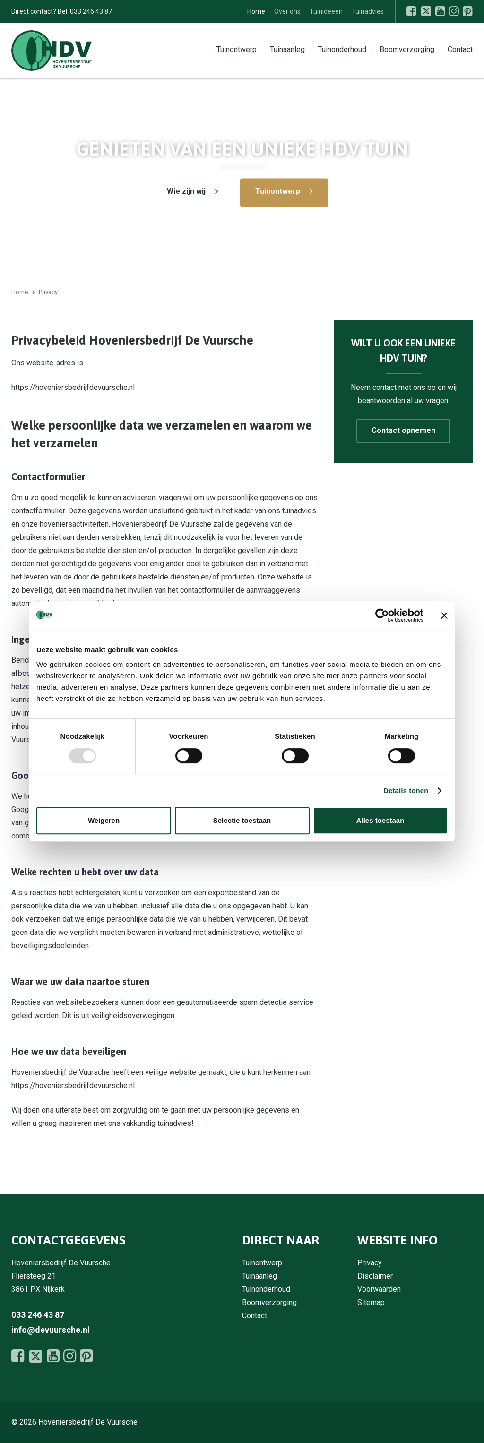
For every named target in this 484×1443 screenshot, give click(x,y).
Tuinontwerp (236, 48)
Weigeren (104, 820)
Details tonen (405, 790)
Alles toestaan (380, 820)
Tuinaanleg (287, 48)
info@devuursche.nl (50, 1330)
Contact (460, 48)
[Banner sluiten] (444, 615)
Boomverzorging (407, 48)
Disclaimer (375, 1275)
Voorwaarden (379, 1289)
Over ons (287, 11)
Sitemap (371, 1302)
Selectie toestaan (242, 820)
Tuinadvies (368, 11)
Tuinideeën (326, 11)
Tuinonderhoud (342, 48)
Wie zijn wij (186, 191)
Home (256, 11)
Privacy (369, 1262)
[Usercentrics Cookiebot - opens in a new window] (382, 615)
